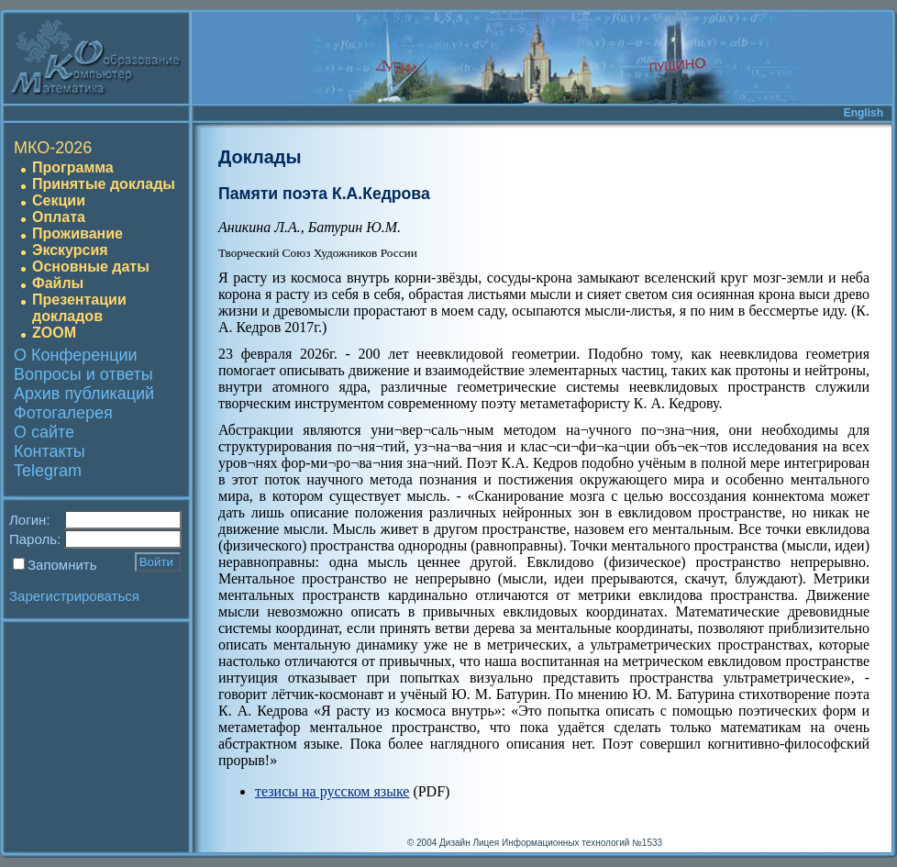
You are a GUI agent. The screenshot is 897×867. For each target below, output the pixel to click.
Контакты (49, 451)
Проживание (77, 233)
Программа (73, 167)
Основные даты (91, 266)
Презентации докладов (79, 308)
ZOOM (54, 332)
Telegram (48, 470)
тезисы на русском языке (332, 791)
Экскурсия (70, 250)
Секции (58, 200)
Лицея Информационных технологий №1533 (567, 843)
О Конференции (76, 355)
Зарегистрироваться (74, 596)
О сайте (44, 432)
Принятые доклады (103, 184)
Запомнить (62, 564)
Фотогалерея (63, 413)
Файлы (57, 283)
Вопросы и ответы (83, 374)
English (863, 112)
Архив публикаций (84, 393)
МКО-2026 (53, 148)
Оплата (58, 217)
